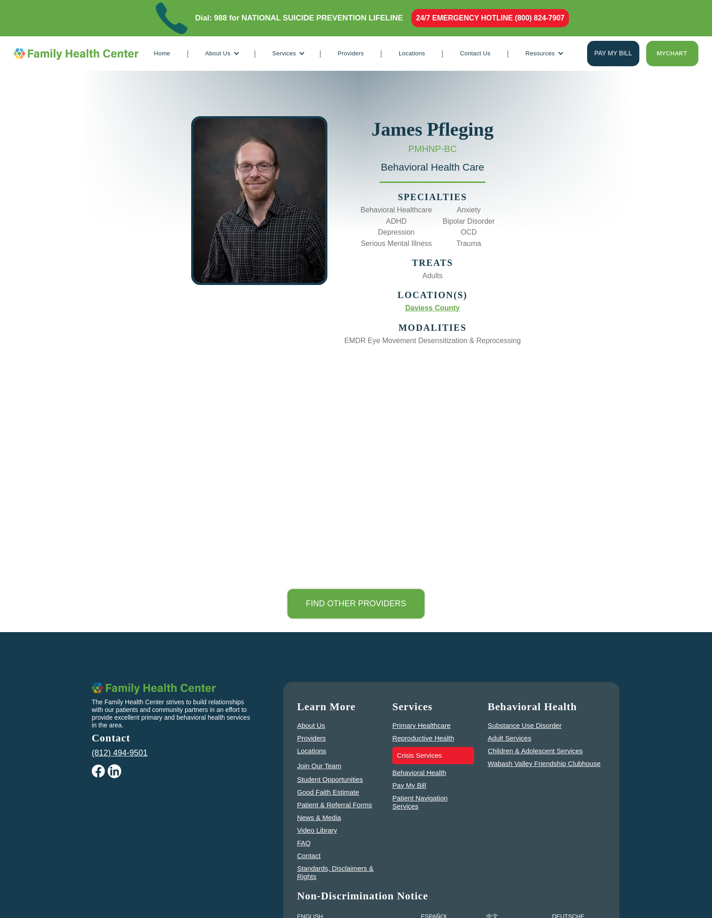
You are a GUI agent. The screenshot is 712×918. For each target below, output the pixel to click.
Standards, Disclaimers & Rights (335, 872)
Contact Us (475, 53)
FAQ (304, 843)
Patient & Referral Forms (334, 805)
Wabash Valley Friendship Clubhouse (544, 763)
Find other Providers (356, 603)
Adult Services (509, 738)
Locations (412, 53)
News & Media (319, 817)
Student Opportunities (330, 779)
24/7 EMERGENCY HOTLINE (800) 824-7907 (490, 18)
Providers (351, 53)
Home (162, 53)
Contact (309, 855)
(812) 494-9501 (120, 752)
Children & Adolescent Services (535, 751)
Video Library (317, 830)
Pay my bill (613, 53)
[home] (76, 53)
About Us (311, 725)
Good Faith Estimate (328, 792)
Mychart (672, 53)
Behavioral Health (419, 772)
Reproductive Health (423, 738)
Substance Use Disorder (525, 725)
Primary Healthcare (421, 725)
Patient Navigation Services (420, 802)
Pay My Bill (409, 785)
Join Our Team (319, 766)
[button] (221, 53)
